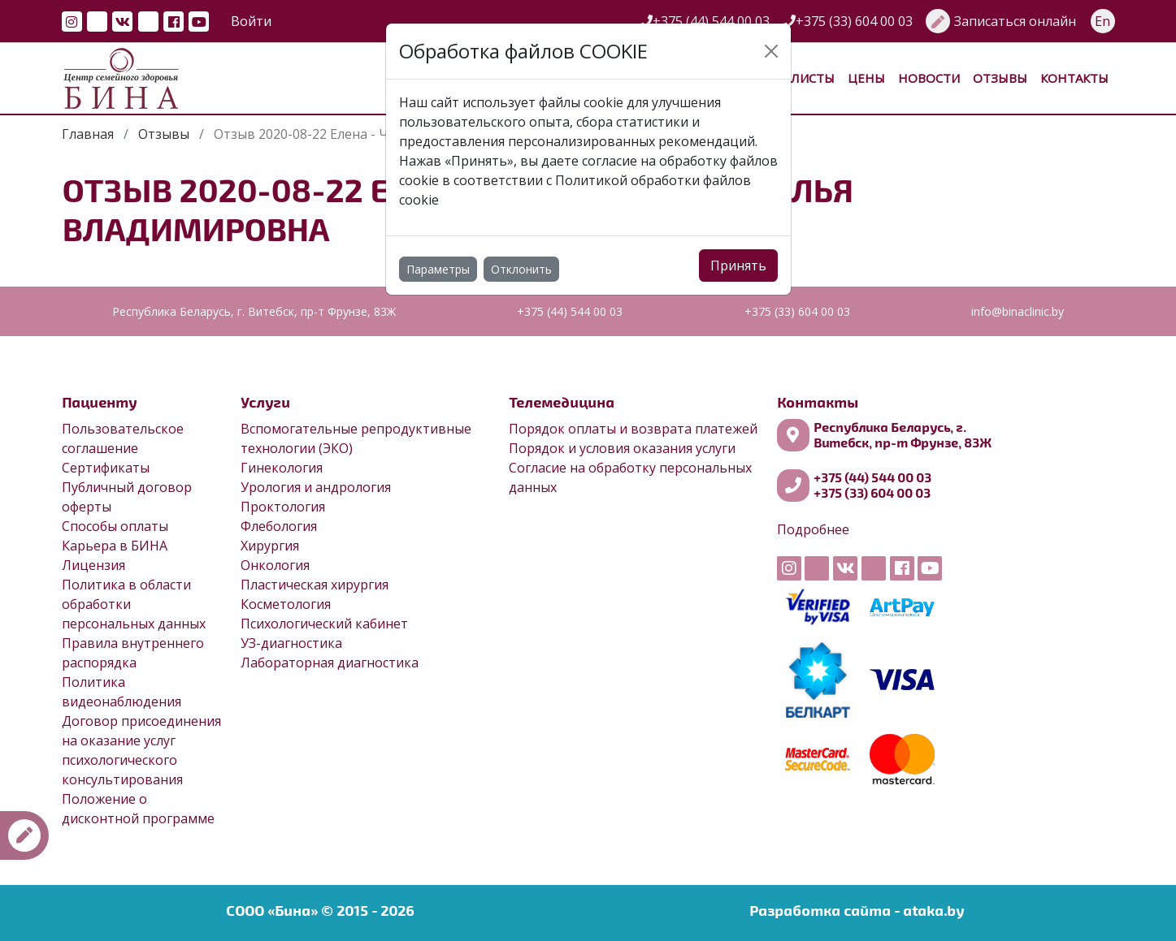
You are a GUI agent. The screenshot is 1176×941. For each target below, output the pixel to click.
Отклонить (521, 269)
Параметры (438, 269)
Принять (738, 265)
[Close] (771, 51)
